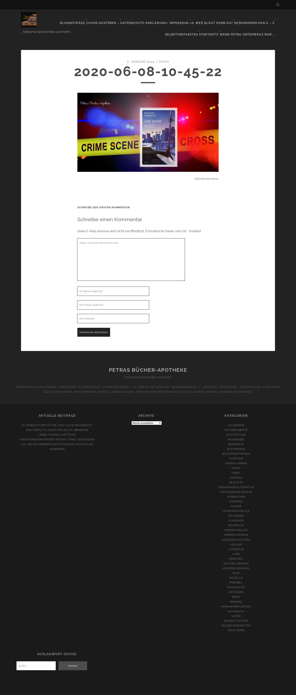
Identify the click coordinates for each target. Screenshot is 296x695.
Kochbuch (236, 512)
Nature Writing (236, 551)
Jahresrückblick (236, 498)
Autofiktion (236, 422)
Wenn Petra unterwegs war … (250, 21)
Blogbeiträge (50, 16)
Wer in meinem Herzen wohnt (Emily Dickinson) (57, 426)
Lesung (236, 532)
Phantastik (236, 575)
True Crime (236, 617)
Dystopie (236, 446)
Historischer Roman (236, 479)
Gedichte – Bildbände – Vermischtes (236, 374)
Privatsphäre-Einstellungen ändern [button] (103, 379)
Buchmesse (236, 436)
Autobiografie (236, 417)
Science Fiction (236, 608)
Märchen (236, 546)
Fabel (236, 460)
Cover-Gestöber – (80, 16)
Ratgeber (236, 579)
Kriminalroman (236, 522)
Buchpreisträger (236, 441)
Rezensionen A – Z (188, 374)
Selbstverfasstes (258, 16)
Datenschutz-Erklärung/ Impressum (129, 16)
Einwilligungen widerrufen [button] (233, 379)
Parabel (236, 570)
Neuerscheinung (236, 555)
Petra (164, 49)
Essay (236, 455)
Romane (236, 589)
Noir (236, 560)
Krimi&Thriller (236, 517)
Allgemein (236, 412)
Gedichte (236, 469)
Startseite (213, 21)
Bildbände (236, 426)
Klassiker (236, 508)
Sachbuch (236, 598)
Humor (236, 493)
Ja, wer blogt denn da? (181, 16)
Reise (236, 584)
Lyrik (236, 541)
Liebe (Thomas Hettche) (57, 422)
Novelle (236, 565)
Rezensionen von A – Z (222, 16)
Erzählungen (236, 450)
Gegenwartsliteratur (236, 474)
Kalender (236, 503)
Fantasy (236, 465)
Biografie (236, 431)
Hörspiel (236, 489)
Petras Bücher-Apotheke (148, 358)
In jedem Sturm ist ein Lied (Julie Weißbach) (57, 412)
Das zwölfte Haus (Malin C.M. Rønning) (57, 417)
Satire (236, 603)
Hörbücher (236, 484)
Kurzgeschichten (236, 527)
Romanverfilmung (236, 594)
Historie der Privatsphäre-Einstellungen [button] (171, 379)
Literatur (236, 536)
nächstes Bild (207, 166)
